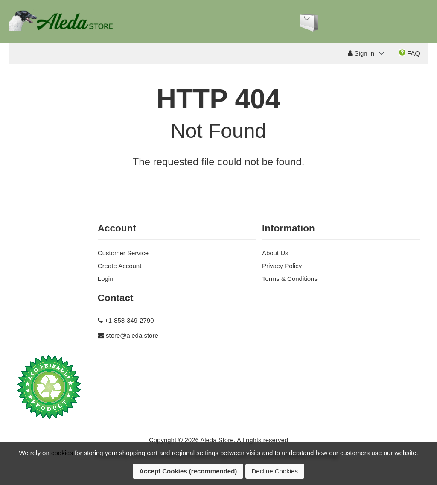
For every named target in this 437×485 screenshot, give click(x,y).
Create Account (120, 265)
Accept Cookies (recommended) (188, 471)
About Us (275, 253)
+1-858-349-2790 (129, 320)
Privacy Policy (282, 265)
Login (106, 278)
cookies (62, 452)
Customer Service (123, 253)
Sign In (361, 53)
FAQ (409, 53)
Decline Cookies (275, 471)
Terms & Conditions (290, 278)
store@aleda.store (132, 335)
